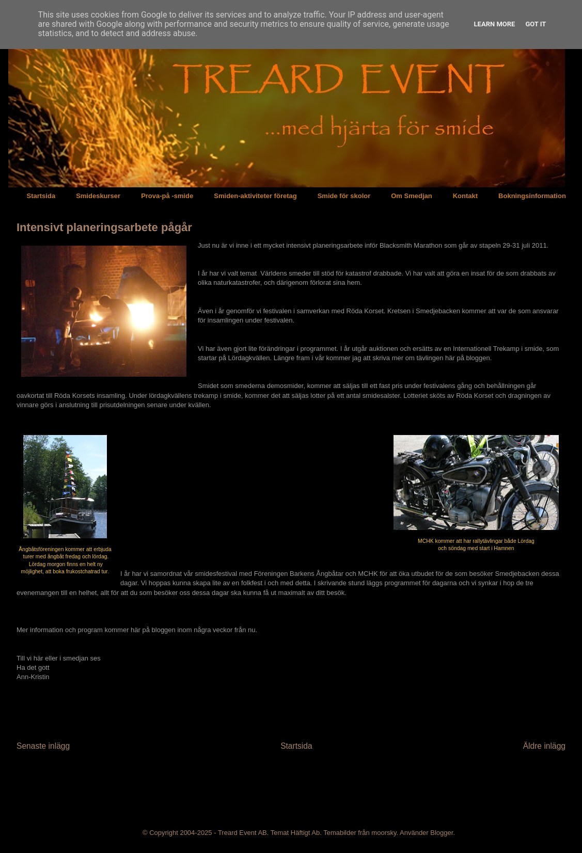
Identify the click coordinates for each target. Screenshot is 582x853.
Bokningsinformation (532, 196)
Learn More (494, 24)
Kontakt (465, 196)
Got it (535, 24)
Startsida (41, 196)
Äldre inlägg (544, 746)
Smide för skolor (344, 196)
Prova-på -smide (167, 196)
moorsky (383, 832)
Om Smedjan (411, 196)
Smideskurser (98, 196)
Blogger (441, 832)
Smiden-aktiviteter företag (255, 196)
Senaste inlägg (43, 746)
